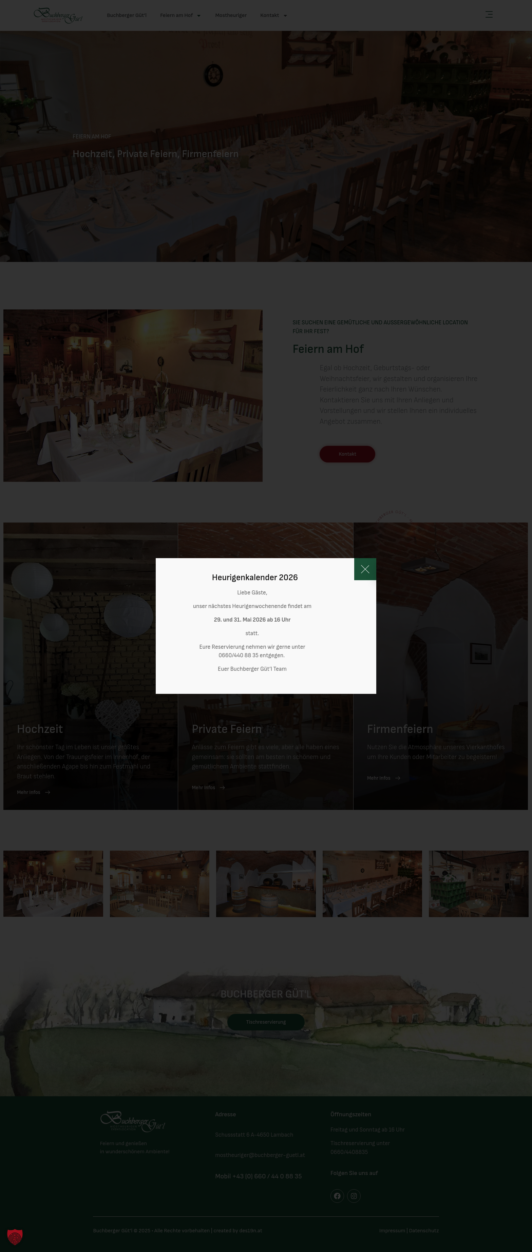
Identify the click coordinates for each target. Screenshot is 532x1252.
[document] (266, 626)
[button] (15, 1237)
